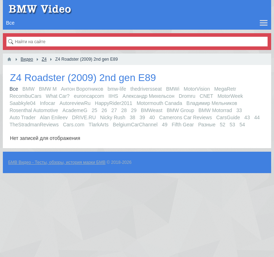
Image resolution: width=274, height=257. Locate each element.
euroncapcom (89, 96)
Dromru (187, 96)
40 (152, 117)
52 (222, 124)
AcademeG (74, 110)
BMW (28, 89)
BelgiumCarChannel (135, 124)
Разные (206, 124)
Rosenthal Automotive (34, 110)
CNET (206, 96)
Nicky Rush (113, 117)
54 (242, 124)
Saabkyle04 (23, 103)
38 (132, 117)
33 (239, 110)
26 (104, 110)
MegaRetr (225, 89)
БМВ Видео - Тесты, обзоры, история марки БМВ (57, 162)
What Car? (58, 96)
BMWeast (151, 110)
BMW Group (180, 110)
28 (124, 110)
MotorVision (197, 89)
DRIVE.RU (84, 117)
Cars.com (73, 124)
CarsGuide (228, 117)
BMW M (48, 89)
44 (257, 117)
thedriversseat (146, 89)
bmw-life (116, 89)
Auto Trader (23, 117)
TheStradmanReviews (34, 124)
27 (114, 110)
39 (142, 117)
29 (134, 110)
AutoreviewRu (75, 103)
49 (165, 124)
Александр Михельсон (148, 96)
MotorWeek (230, 96)
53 (232, 124)
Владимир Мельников (212, 103)
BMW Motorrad (215, 110)
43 (247, 117)
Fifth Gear (183, 124)
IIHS (113, 96)
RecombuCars (25, 96)
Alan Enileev (54, 117)
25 (94, 110)
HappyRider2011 (113, 103)
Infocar (47, 103)
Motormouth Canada (159, 103)
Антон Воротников (82, 89)
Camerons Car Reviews (185, 117)
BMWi (172, 89)
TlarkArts (98, 124)
